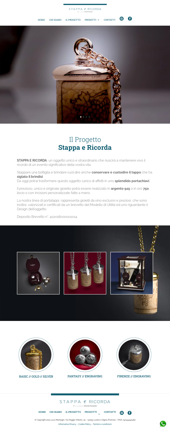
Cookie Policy (84, 424)
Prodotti (90, 20)
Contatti (109, 20)
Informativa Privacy (67, 424)
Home (41, 20)
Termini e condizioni (102, 424)
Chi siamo (55, 20)
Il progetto (73, 20)
